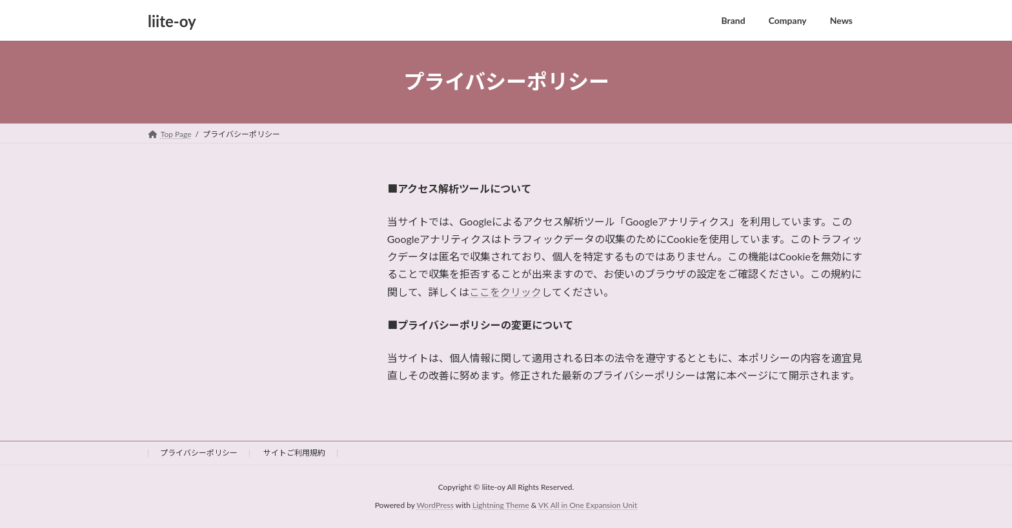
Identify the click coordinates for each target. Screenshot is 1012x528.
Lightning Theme (500, 506)
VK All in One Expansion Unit (587, 506)
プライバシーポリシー (199, 453)
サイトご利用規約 (294, 453)
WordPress (435, 506)
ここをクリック (505, 292)
